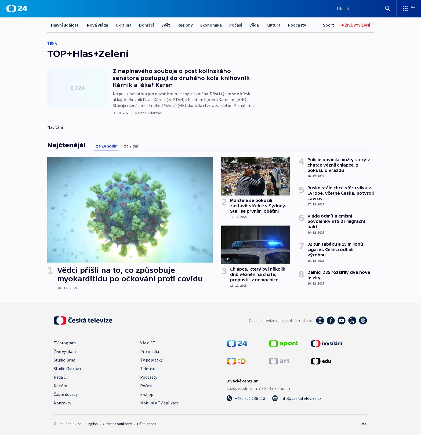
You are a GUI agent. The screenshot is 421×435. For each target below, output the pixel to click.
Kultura (273, 25)
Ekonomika (211, 25)
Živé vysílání (65, 351)
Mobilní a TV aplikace (159, 402)
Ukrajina (124, 25)
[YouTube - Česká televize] (341, 320)
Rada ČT (61, 377)
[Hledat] (387, 8)
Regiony (185, 25)
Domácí (146, 25)
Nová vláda (97, 25)
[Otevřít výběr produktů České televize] (409, 8)
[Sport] (328, 25)
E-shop (146, 394)
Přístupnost (146, 423)
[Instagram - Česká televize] (320, 320)
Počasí (235, 25)
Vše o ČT (147, 342)
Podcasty (297, 25)
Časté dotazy (66, 394)
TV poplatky (151, 360)
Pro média (149, 351)
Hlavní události (65, 25)
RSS (364, 423)
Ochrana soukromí (117, 423)
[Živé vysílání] (356, 25)
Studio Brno (64, 360)
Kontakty (62, 402)
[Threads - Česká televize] (363, 320)
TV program (65, 342)
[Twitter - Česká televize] (352, 320)
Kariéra (60, 385)
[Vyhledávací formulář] (364, 8)
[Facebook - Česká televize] (330, 320)
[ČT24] (16, 8)
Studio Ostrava (67, 368)
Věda (254, 25)
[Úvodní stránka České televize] (83, 320)
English (92, 423)
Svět (165, 25)
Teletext (148, 368)
